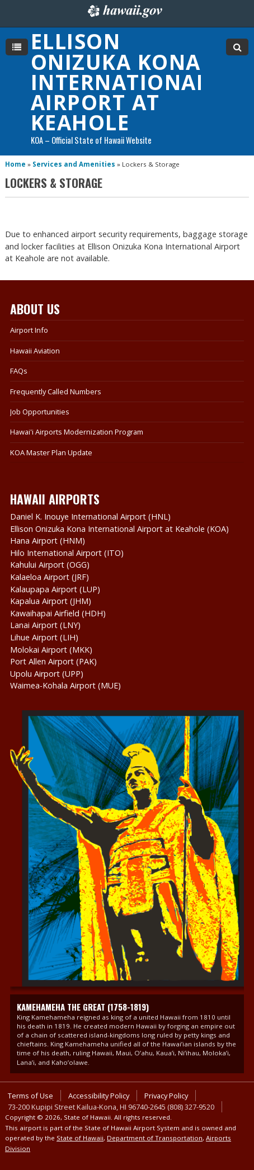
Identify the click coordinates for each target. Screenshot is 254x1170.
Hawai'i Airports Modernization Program (76, 432)
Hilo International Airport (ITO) (67, 553)
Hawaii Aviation (35, 351)
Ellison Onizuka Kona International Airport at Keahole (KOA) (119, 528)
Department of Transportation (155, 1138)
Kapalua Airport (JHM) (50, 601)
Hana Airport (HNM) (47, 540)
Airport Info (29, 330)
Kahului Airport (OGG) (50, 564)
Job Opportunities (39, 412)
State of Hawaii (80, 1138)
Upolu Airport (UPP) (46, 673)
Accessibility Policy (98, 1096)
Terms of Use (30, 1096)
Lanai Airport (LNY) (45, 625)
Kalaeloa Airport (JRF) (49, 577)
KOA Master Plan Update (51, 452)
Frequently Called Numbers (55, 391)
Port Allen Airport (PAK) (53, 661)
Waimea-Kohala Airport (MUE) (65, 685)
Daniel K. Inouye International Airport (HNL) (90, 516)
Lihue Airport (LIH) (44, 637)
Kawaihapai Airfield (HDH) (58, 613)
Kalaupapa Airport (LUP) (55, 589)
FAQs (18, 371)
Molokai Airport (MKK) (51, 649)
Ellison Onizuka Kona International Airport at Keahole (119, 81)
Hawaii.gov (123, 11)
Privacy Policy (166, 1096)
